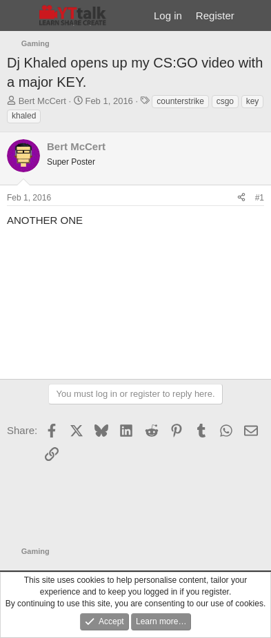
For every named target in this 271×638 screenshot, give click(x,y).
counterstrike (180, 101)
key (252, 101)
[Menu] (19, 16)
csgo (225, 101)
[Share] (241, 198)
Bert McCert (42, 101)
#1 (259, 198)
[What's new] (254, 15)
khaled (24, 116)
